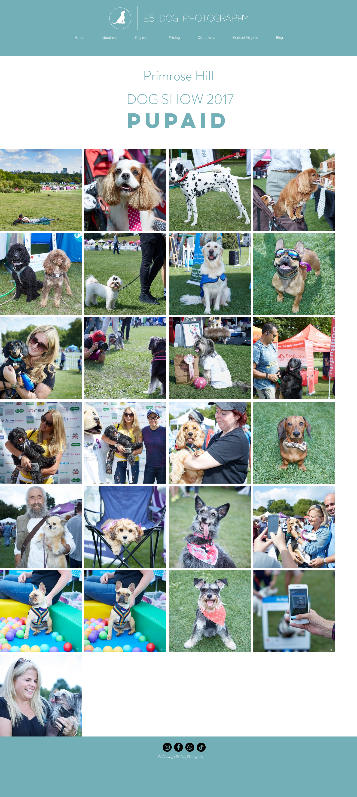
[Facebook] (178, 747)
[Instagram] (167, 747)
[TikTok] (201, 747)
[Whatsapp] (189, 747)
